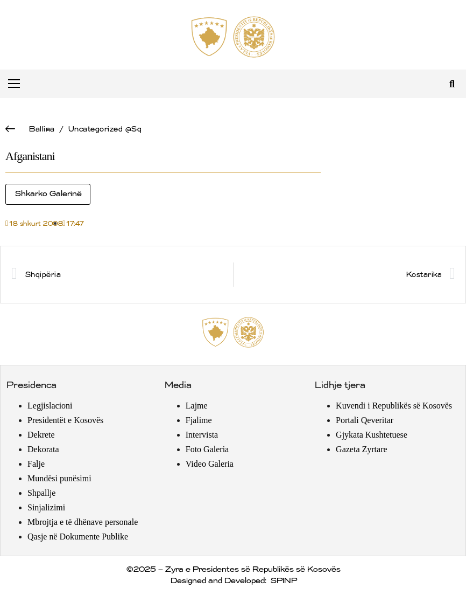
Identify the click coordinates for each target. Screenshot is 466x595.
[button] (452, 84)
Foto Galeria (207, 449)
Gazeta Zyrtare (361, 449)
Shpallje (41, 492)
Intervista (202, 434)
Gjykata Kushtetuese (371, 434)
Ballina (41, 129)
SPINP (283, 581)
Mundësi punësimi (59, 478)
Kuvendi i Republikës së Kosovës (394, 405)
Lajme (197, 405)
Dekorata (43, 449)
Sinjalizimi (46, 507)
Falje (36, 463)
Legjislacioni (50, 405)
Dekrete (41, 434)
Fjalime (199, 420)
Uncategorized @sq (105, 129)
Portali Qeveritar (364, 420)
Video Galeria (210, 463)
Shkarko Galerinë (48, 194)
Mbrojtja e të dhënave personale (82, 522)
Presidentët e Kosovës (65, 420)
